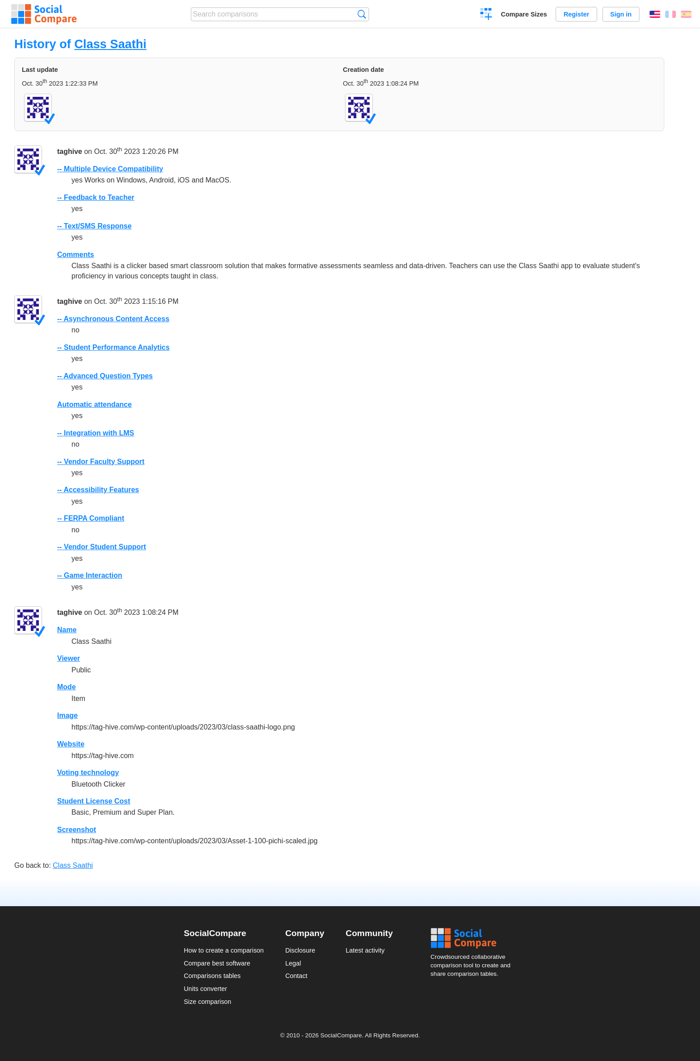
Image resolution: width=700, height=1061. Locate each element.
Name (67, 630)
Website (70, 744)
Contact (296, 975)
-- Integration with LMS (95, 433)
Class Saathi (110, 44)
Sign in (621, 14)
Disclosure (300, 950)
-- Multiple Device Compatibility (110, 169)
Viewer (68, 658)
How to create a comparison (224, 950)
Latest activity (365, 950)
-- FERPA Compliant (90, 518)
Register (576, 14)
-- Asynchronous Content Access (113, 319)
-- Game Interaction (89, 575)
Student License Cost (93, 801)
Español (686, 14)
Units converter (205, 988)
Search (362, 14)
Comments (75, 254)
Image (67, 715)
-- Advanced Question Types (105, 376)
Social (473, 938)
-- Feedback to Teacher (95, 197)
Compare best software (217, 963)
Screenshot (76, 829)
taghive (69, 151)
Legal (293, 963)
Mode (66, 687)
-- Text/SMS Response (94, 226)
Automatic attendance (94, 404)
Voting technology (88, 772)
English (655, 14)
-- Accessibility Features (98, 489)
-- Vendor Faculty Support (101, 461)
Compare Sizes (524, 14)
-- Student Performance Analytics (113, 347)
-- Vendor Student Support (101, 547)
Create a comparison (486, 15)
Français (670, 14)
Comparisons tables (212, 975)
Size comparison (207, 1001)
